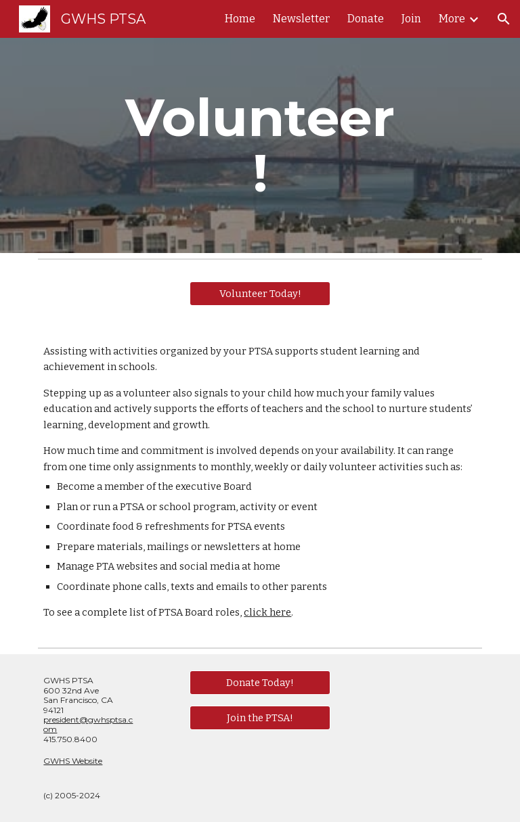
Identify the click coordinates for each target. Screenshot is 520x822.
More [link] (452, 18)
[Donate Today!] (259, 683)
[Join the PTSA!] (259, 717)
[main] (260, 145)
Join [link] (411, 18)
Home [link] (240, 18)
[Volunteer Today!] (259, 293)
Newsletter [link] (301, 18)
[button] (504, 19)
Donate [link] (365, 18)
